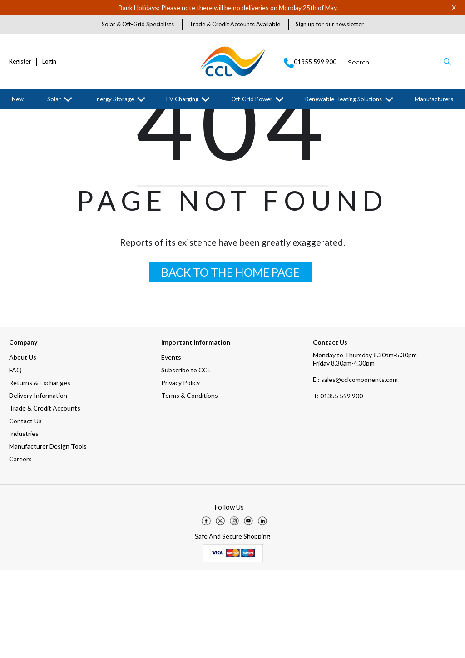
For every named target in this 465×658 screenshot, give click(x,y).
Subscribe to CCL (186, 457)
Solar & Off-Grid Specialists (138, 24)
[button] (448, 61)
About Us (22, 445)
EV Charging (182, 99)
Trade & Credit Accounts (44, 496)
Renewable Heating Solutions (343, 99)
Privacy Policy (180, 470)
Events (171, 445)
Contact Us (25, 508)
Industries (24, 521)
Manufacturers (434, 99)
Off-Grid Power (251, 99)
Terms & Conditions (189, 483)
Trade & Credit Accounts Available (234, 24)
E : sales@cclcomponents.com (355, 467)
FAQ (15, 457)
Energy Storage (114, 99)
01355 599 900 (338, 483)
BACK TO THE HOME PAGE (230, 359)
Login (49, 61)
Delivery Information (38, 483)
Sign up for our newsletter (330, 24)
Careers (20, 546)
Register (20, 61)
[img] (206, 608)
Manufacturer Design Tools (48, 534)
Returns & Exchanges (39, 470)
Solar (54, 99)
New (18, 99)
